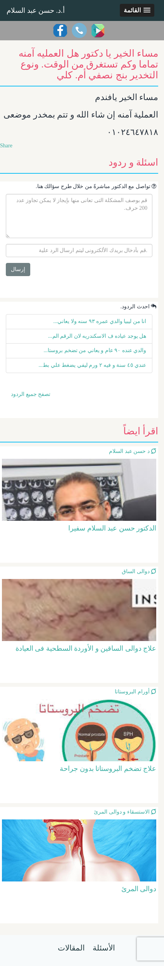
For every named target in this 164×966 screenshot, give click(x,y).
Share (6, 146)
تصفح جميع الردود (30, 394)
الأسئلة (104, 948)
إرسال (18, 269)
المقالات (71, 948)
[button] (137, 10)
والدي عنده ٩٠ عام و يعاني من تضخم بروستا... (95, 350)
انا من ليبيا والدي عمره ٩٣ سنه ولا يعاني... (100, 321)
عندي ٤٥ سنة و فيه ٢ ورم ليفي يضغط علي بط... (93, 365)
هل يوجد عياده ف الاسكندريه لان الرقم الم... (97, 336)
